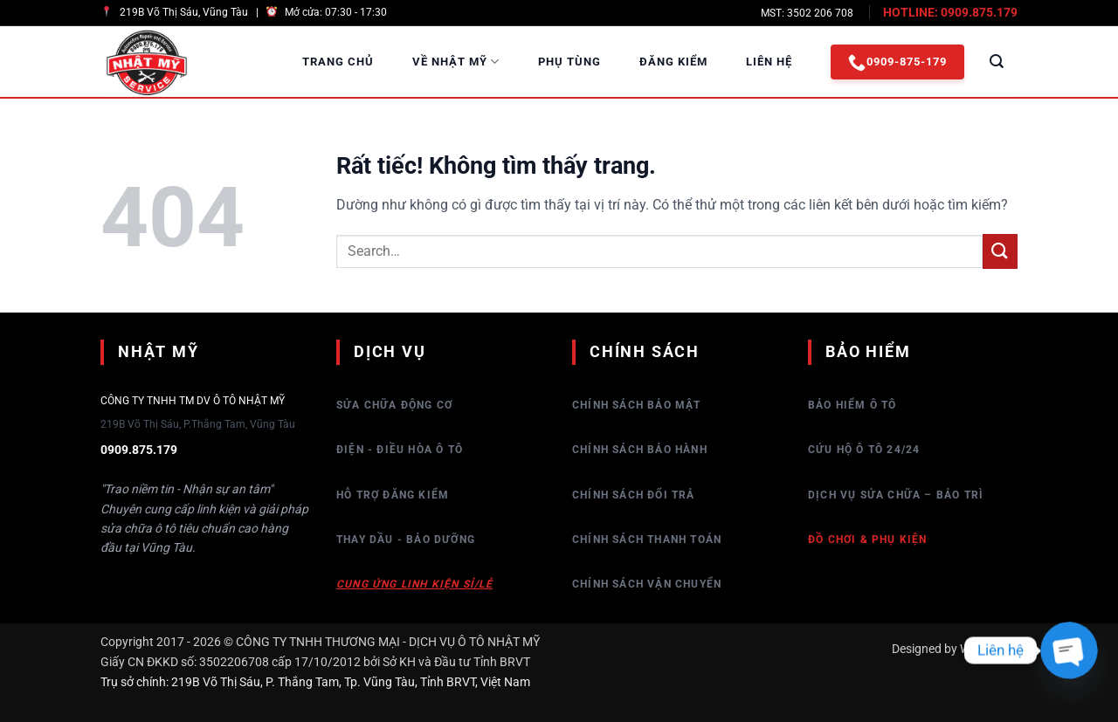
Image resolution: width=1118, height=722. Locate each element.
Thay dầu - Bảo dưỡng (405, 539)
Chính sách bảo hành (639, 450)
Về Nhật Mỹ (456, 61)
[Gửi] (1000, 251)
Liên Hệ (769, 61)
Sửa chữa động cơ (394, 405)
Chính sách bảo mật (636, 405)
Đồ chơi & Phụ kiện (868, 539)
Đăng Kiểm (673, 61)
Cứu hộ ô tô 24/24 (864, 450)
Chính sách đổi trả (633, 495)
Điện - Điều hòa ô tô (399, 450)
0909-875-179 (897, 62)
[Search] (997, 62)
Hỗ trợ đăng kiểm (392, 495)
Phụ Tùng (569, 61)
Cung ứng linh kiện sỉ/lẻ (414, 584)
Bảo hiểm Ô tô (852, 405)
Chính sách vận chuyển (646, 584)
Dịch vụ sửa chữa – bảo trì (895, 495)
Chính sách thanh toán (646, 539)
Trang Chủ (338, 61)
